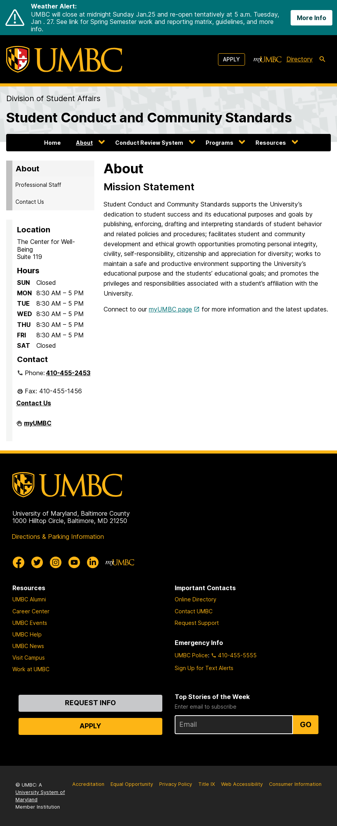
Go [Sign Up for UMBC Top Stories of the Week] (305, 724)
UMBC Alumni (29, 599)
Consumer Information (295, 784)
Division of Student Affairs (53, 98)
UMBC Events (29, 623)
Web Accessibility (242, 784)
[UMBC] (64, 59)
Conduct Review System (149, 142)
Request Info (90, 703)
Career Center (30, 611)
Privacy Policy (175, 784)
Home (52, 142)
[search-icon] (322, 59)
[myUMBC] (267, 59)
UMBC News (28, 646)
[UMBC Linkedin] (92, 562)
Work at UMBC (30, 669)
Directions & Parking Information (58, 536)
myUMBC (37, 426)
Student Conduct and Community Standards (149, 117)
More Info (311, 18)
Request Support (197, 623)
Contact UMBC (194, 611)
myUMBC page (170, 309)
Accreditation (88, 784)
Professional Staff (38, 184)
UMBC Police (191, 655)
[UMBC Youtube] (74, 562)
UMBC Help (27, 634)
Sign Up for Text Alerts (204, 668)
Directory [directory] (299, 59)
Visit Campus (28, 657)
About (84, 142)
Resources (270, 142)
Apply (231, 59)
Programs (219, 142)
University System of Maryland (40, 795)
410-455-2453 (68, 373)
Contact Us (29, 201)
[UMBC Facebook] (18, 562)
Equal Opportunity (132, 784)
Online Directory (195, 599)
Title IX (206, 784)
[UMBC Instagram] (55, 562)
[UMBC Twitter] (37, 562)
